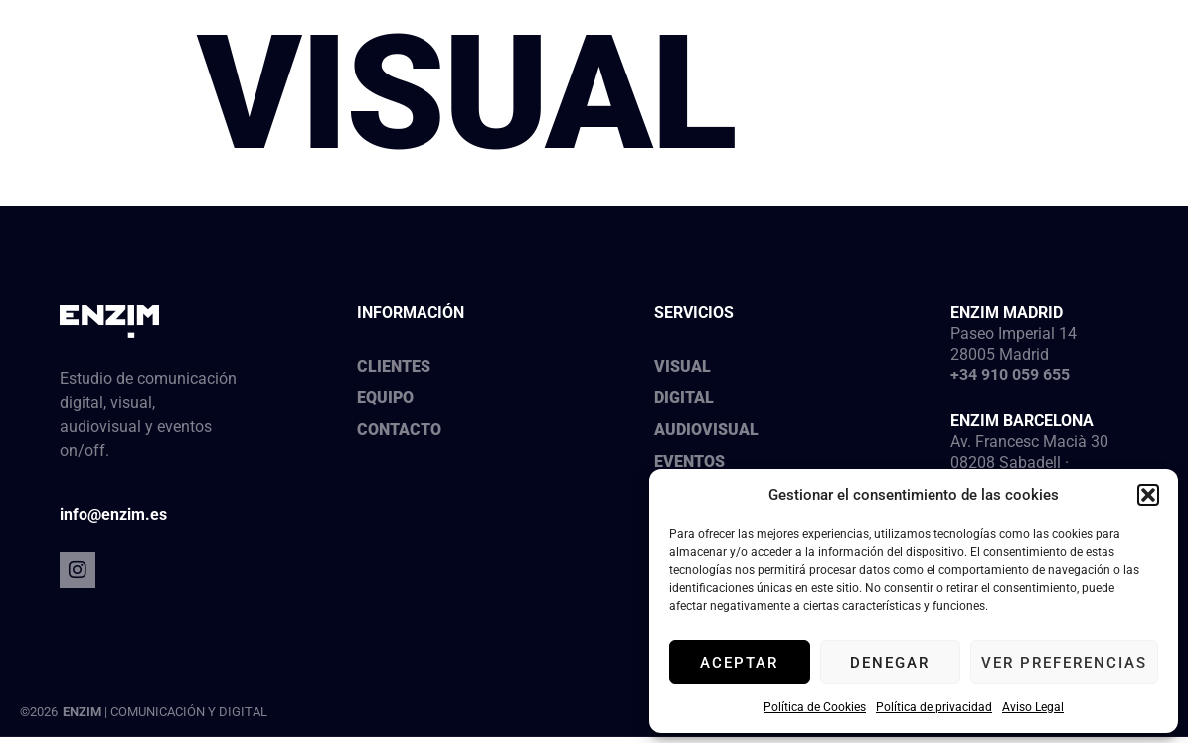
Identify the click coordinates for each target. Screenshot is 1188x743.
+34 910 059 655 (1010, 375)
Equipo (385, 397)
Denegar (890, 662)
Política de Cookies (815, 707)
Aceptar (739, 662)
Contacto (399, 429)
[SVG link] (139, 61)
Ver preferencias (1064, 662)
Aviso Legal (1033, 707)
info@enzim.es (113, 514)
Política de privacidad (934, 707)
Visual (682, 366)
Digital (684, 397)
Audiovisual (706, 429)
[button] (1148, 495)
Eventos (689, 461)
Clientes (393, 366)
